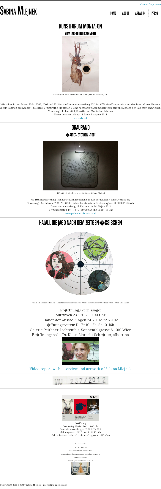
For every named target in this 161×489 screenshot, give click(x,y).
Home (113, 13)
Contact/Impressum (150, 4)
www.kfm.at (80, 118)
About (125, 13)
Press (154, 13)
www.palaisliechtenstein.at (80, 213)
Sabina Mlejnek (18, 11)
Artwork (140, 13)
